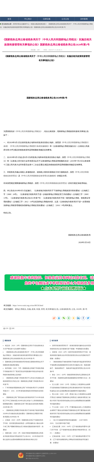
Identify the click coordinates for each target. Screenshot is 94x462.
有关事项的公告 (52, 309)
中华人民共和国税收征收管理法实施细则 (38, 176)
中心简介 (28, 19)
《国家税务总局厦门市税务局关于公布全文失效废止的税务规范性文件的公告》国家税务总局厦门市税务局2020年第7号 (23, 381)
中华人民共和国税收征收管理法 (53, 183)
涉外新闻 (84, 19)
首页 (9, 19)
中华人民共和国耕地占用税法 (51, 56)
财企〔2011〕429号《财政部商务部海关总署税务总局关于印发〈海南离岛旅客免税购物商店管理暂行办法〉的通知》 (70, 378)
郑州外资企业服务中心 (21, 24)
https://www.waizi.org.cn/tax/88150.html (28, 305)
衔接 (38, 309)
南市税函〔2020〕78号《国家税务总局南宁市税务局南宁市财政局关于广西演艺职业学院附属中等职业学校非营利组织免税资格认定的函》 (23, 371)
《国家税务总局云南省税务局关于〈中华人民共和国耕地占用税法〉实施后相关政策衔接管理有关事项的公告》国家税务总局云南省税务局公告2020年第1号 (23, 355)
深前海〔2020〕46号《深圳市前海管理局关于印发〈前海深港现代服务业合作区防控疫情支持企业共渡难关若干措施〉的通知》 (70, 355)
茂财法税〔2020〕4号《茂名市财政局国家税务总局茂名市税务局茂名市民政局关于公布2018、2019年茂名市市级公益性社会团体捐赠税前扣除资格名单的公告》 (23, 436)
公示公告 (65, 19)
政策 (33, 309)
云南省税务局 (65, 309)
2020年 (79, 309)
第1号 (85, 309)
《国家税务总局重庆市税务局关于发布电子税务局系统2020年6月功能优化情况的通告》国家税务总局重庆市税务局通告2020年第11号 (23, 413)
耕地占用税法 (20, 309)
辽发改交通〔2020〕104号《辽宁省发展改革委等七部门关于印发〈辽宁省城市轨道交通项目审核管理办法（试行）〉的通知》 (70, 430)
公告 (73, 309)
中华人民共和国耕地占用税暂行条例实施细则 (29, 146)
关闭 (11, 328)
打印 (5, 328)
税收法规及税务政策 (38, 24)
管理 (43, 309)
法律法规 (46, 19)
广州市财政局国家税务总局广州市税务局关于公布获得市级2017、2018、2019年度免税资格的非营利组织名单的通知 (23, 391)
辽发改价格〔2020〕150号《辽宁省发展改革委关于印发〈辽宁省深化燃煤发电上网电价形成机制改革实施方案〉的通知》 (70, 439)
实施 (29, 309)
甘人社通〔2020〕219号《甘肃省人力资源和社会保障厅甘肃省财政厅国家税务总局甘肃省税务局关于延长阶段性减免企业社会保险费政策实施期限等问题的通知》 (70, 388)
